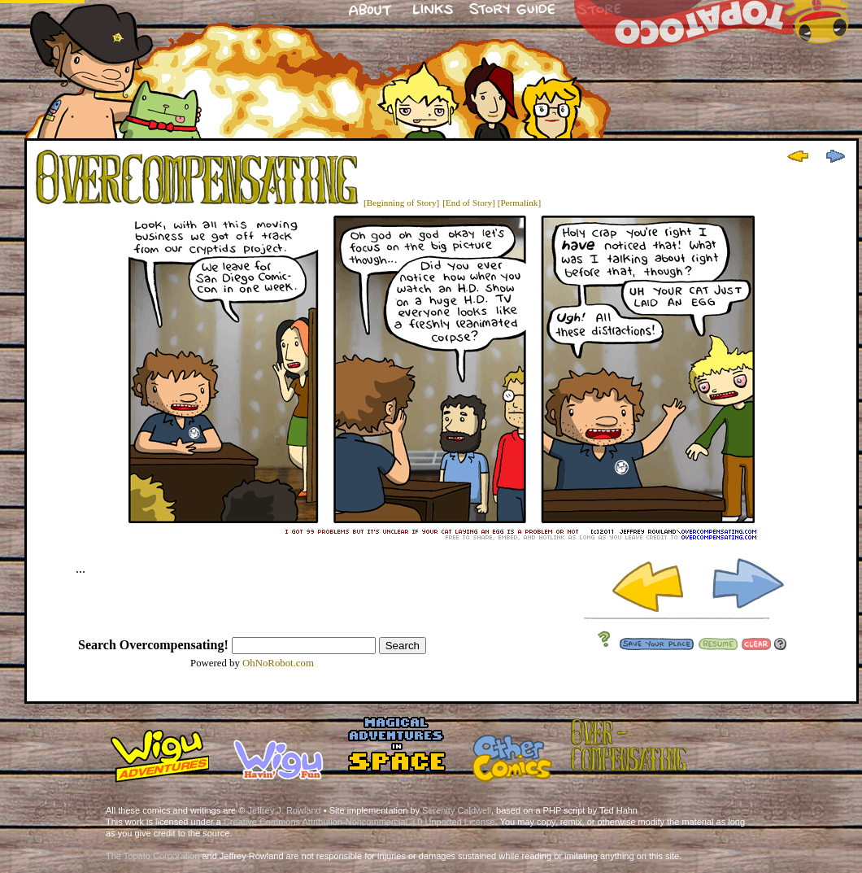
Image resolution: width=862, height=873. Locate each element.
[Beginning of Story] (401, 202)
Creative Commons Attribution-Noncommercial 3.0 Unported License (359, 822)
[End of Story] (468, 202)
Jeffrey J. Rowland (283, 810)
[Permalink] (519, 202)
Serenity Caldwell (456, 810)
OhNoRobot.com (278, 663)
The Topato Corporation (152, 856)
